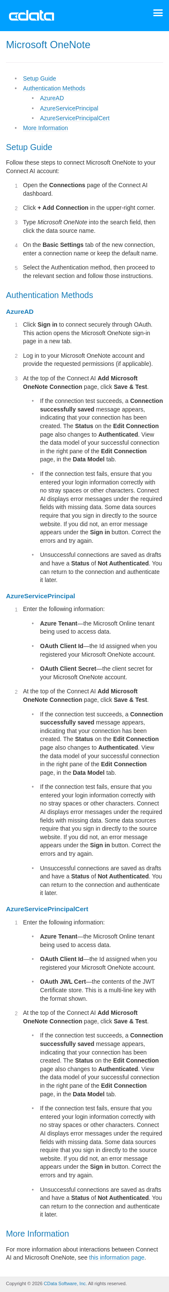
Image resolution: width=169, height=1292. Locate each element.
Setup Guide (39, 78)
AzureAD (52, 98)
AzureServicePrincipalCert (74, 118)
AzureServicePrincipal (69, 108)
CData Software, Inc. (65, 1283)
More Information (45, 128)
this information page (116, 1257)
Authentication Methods (54, 88)
